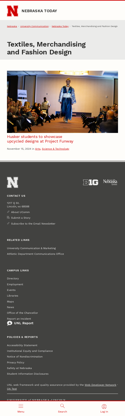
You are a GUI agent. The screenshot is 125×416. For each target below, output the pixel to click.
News (10, 307)
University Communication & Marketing (31, 248)
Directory (13, 278)
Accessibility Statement (22, 345)
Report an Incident (20, 321)
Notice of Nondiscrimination (25, 356)
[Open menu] (21, 408)
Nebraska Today (39, 10)
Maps (10, 301)
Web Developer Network (100, 384)
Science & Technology (55, 148)
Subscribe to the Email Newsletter (33, 223)
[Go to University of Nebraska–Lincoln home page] (12, 11)
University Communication (34, 26)
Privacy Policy (15, 362)
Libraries (12, 295)
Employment (15, 284)
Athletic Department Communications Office (35, 253)
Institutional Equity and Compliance (30, 350)
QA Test (12, 388)
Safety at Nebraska (19, 368)
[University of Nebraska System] (110, 182)
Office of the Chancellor (22, 312)
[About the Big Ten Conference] (90, 182)
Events (11, 290)
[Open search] (62, 408)
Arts (37, 148)
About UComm (20, 212)
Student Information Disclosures (27, 373)
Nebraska (12, 26)
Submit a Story (20, 217)
